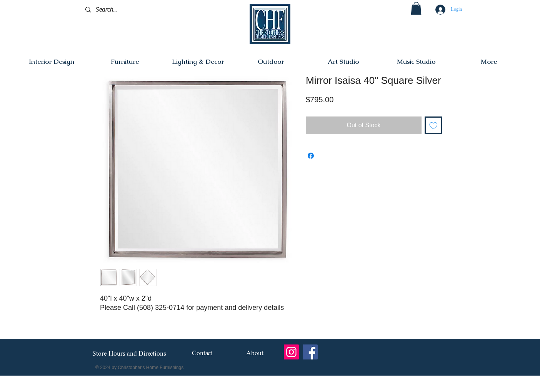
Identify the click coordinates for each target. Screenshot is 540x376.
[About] (254, 354)
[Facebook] (310, 351)
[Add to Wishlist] (433, 125)
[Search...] (121, 10)
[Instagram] (291, 351)
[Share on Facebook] (310, 155)
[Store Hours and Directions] (129, 354)
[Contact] (202, 354)
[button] (416, 8)
